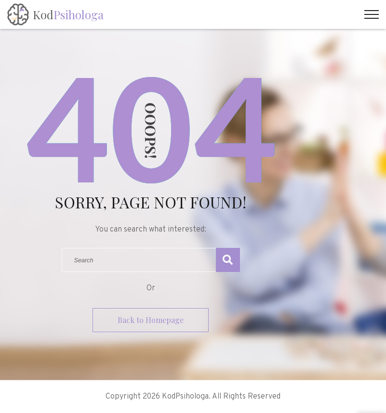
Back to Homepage (151, 320)
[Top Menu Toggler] (371, 14)
